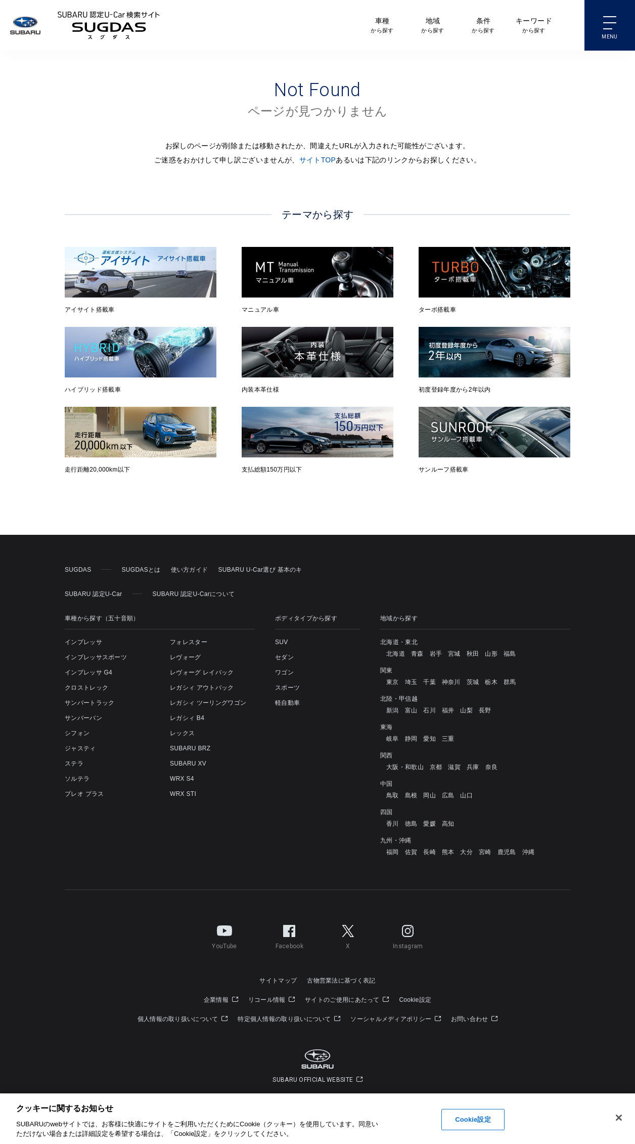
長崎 (429, 852)
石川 (429, 710)
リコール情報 (271, 999)
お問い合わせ (474, 1019)
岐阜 (392, 738)
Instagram (408, 935)
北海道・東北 (399, 642)
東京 (392, 682)
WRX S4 (182, 778)
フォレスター (188, 642)
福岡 (392, 852)
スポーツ (287, 687)
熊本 (448, 852)
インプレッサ (83, 642)
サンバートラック (89, 702)
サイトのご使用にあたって (347, 999)
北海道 (395, 653)
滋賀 (454, 767)
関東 (386, 670)
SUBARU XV (188, 763)
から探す (382, 24)
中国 (386, 783)
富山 (411, 710)
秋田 (473, 653)
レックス (182, 733)
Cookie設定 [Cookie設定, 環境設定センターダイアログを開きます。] (472, 1120)
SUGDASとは (140, 569)
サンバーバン (83, 718)
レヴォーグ (185, 657)
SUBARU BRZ (190, 748)
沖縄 (528, 852)
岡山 (429, 795)
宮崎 (485, 852)
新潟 (392, 710)
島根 (411, 795)
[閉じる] (619, 1118)
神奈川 (451, 682)
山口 (466, 795)
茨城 (473, 682)
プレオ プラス (84, 793)
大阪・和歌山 (405, 767)
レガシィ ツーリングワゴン (208, 702)
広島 (448, 795)
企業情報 (221, 999)
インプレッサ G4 (88, 672)
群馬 (510, 682)
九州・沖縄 (396, 840)
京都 (436, 767)
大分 (466, 852)
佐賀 (411, 852)
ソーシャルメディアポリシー (395, 1019)
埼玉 (411, 682)
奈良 (491, 767)
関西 (386, 755)
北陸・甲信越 (399, 698)
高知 (448, 823)
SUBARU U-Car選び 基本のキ (260, 569)
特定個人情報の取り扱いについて (289, 1019)
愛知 (429, 738)
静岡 (411, 738)
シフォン (77, 733)
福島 (510, 653)
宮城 (454, 653)
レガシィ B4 (187, 718)
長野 (485, 710)
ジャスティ (80, 748)
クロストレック (86, 687)
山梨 (466, 710)
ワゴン (284, 672)
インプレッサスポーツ (96, 657)
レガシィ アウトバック (202, 687)
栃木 (491, 682)
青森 (417, 653)
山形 (491, 653)
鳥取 (392, 795)
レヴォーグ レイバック (202, 672)
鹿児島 (506, 852)
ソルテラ (77, 778)
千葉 (429, 682)
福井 (448, 710)
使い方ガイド (189, 569)
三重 (448, 738)
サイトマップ (278, 980)
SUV (281, 642)
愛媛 (429, 823)
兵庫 (473, 767)
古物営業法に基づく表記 (341, 980)
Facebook (289, 935)
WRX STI (183, 793)
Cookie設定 (415, 999)
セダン (284, 657)
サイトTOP (317, 160)
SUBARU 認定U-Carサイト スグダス (109, 25)
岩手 (436, 653)
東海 (386, 727)
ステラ (74, 763)
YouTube (224, 935)
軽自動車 (287, 702)
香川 (392, 823)
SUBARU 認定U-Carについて (194, 594)
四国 (386, 812)
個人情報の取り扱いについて (183, 1019)
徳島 (411, 823)
